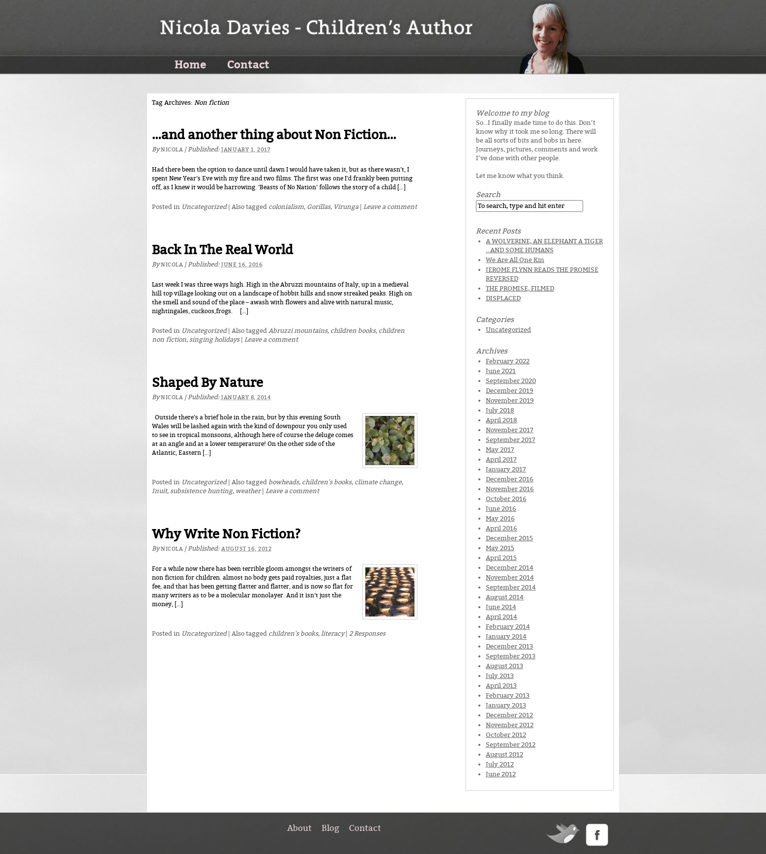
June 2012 (501, 774)
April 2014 (501, 616)
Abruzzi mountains (297, 330)
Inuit (159, 491)
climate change (378, 482)
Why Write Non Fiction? (226, 534)
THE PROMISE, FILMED (520, 288)
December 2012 (509, 715)
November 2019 (510, 400)
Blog (330, 828)
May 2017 (500, 449)
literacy (332, 633)
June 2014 (501, 607)
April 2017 (501, 459)
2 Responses (367, 633)
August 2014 (505, 597)
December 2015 (509, 538)
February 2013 (508, 695)
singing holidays (214, 339)
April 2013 (501, 685)
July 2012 (500, 764)
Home (190, 64)
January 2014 (506, 636)
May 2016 (500, 518)
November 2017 (509, 430)
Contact (248, 64)
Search (488, 194)
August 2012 (504, 754)
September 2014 (511, 587)
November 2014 (510, 577)
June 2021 (501, 371)
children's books (327, 482)
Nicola (172, 150)
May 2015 (500, 548)
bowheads (283, 482)
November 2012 (509, 725)
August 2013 (504, 666)
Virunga (345, 206)
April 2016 (501, 528)
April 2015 (501, 557)
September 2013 (510, 656)
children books (353, 330)
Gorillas (318, 206)
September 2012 (510, 744)
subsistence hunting (201, 491)
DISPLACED (503, 298)
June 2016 (501, 508)
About (299, 828)
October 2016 (506, 498)
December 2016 (509, 479)
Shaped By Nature (207, 382)
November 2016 (510, 489)
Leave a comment (390, 206)
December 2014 (509, 567)
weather (248, 491)
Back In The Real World (222, 250)
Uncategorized (204, 206)
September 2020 (511, 380)
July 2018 (500, 410)
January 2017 (506, 469)
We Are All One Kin (515, 260)
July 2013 (500, 675)
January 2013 (506, 705)
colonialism (286, 206)
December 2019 (509, 390)
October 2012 (506, 734)
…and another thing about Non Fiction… (274, 135)
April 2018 (501, 420)
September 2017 (510, 439)
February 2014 (508, 626)
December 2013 (509, 646)
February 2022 (508, 361)
